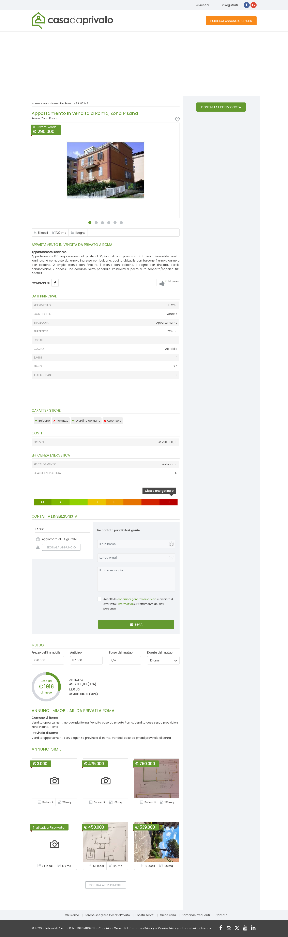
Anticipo (76, 653)
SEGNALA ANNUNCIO (59, 547)
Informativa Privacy (141, 928)
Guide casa (168, 915)
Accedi (202, 5)
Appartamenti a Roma (58, 103)
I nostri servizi (145, 915)
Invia (136, 624)
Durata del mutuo (159, 653)
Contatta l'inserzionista (221, 107)
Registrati (229, 5)
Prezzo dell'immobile (46, 653)
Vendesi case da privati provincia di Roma (141, 738)
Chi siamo (72, 915)
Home (36, 103)
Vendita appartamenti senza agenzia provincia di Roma (71, 738)
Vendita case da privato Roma (111, 723)
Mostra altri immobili (105, 885)
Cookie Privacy (168, 928)
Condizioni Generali (112, 928)
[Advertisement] (144, 64)
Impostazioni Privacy (196, 928)
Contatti (221, 915)
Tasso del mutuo (121, 653)
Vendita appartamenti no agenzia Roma (60, 723)
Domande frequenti (196, 915)
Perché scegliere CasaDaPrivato (107, 915)
